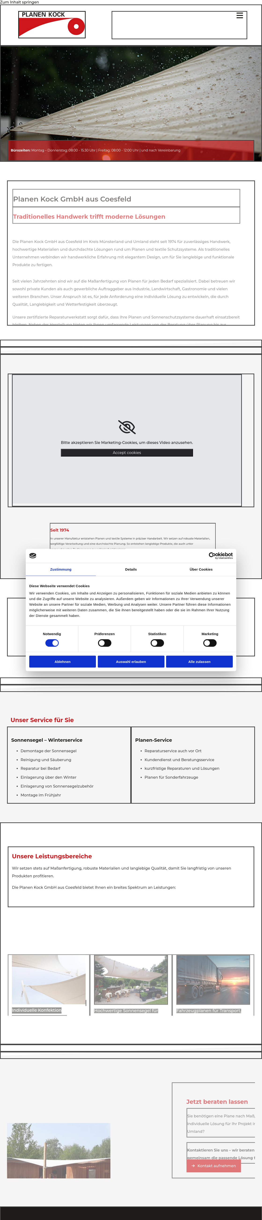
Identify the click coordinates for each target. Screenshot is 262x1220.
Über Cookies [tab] (201, 569)
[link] (127, 427)
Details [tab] (131, 569)
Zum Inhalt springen (19, 2)
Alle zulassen (199, 662)
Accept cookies (127, 452)
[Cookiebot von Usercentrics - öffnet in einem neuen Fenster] (212, 555)
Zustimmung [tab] (61, 569)
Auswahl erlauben (131, 662)
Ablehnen (62, 662)
